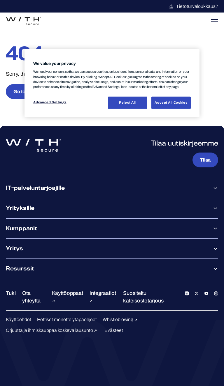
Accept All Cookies (171, 102)
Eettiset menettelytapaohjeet (67, 319)
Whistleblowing (121, 319)
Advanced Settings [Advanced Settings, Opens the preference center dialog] (49, 102)
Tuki (11, 293)
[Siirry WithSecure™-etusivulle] (23, 21)
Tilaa (205, 159)
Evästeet (113, 330)
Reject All (127, 102)
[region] (112, 83)
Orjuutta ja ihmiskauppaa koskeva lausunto (52, 330)
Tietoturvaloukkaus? (193, 6)
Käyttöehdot (18, 319)
